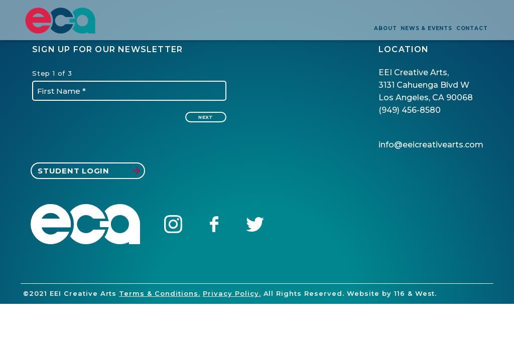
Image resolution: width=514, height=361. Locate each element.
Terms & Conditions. (159, 293)
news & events (426, 28)
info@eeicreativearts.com (430, 144)
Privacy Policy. (232, 293)
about (385, 28)
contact (472, 28)
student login (89, 170)
